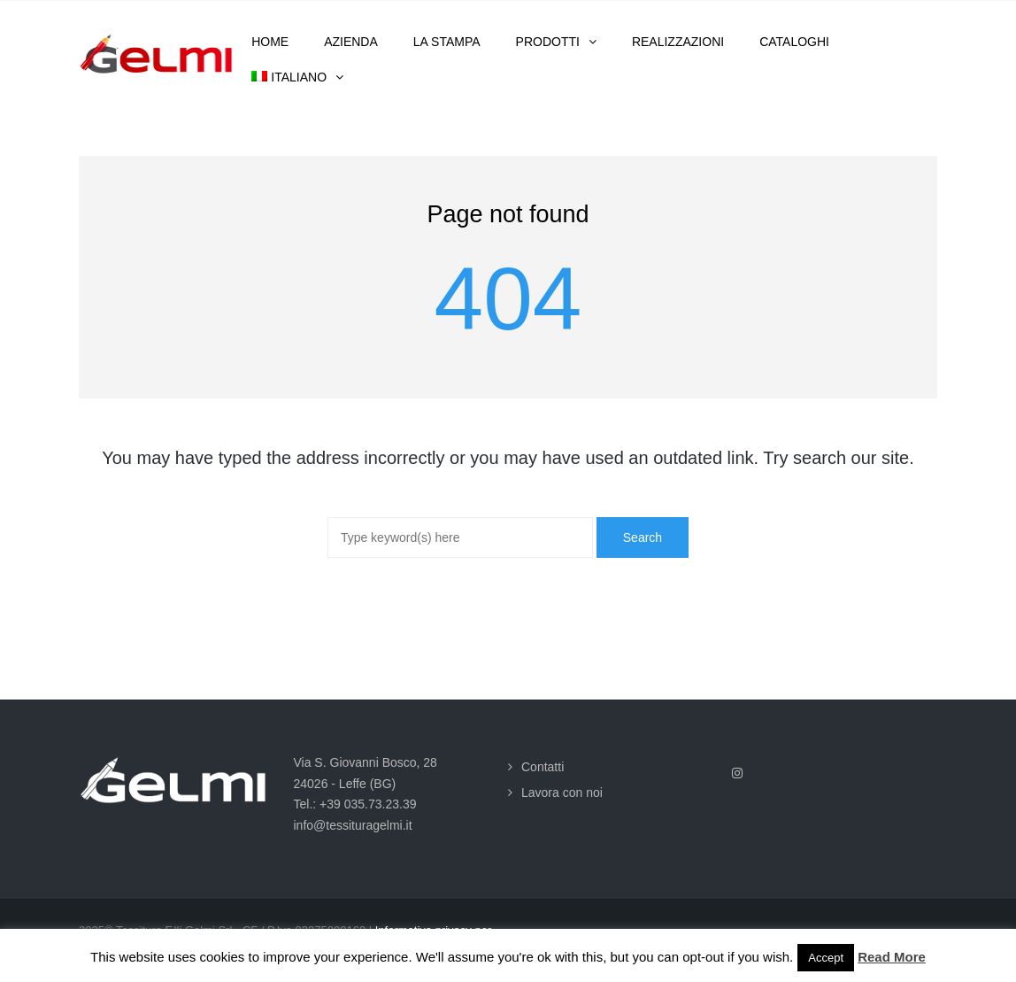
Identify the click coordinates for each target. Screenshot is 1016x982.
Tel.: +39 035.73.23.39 (355, 804)
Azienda (351, 42)
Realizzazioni (678, 42)
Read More (892, 956)
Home (270, 42)
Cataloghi (794, 42)
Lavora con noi (562, 792)
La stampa (447, 42)
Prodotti (548, 42)
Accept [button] (825, 957)
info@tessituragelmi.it (353, 825)
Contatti (542, 767)
